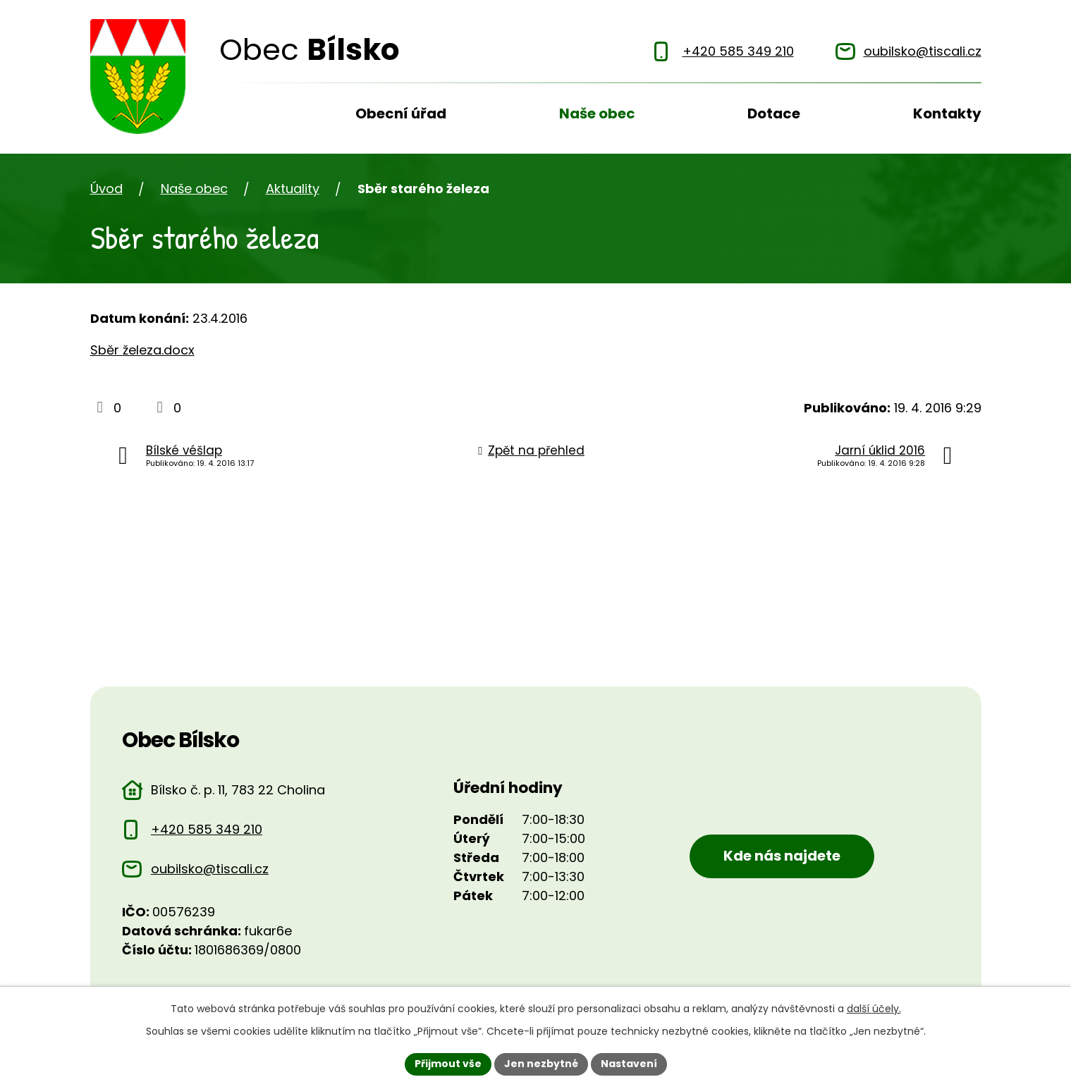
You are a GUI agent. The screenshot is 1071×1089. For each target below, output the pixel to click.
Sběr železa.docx (142, 350)
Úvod (231, 118)
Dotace (773, 113)
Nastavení (629, 1064)
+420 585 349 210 (206, 829)
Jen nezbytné (541, 1064)
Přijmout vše (448, 1064)
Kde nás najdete (781, 856)
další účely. (874, 1009)
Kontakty (947, 113)
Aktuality (292, 188)
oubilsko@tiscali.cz (210, 869)
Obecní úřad (400, 113)
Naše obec (597, 113)
